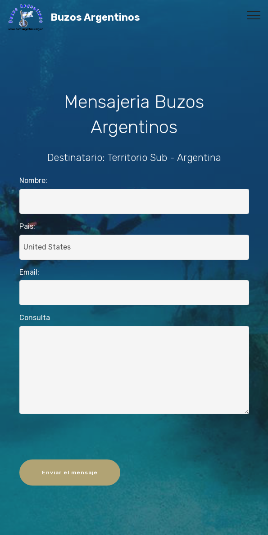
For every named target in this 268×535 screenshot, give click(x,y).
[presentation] (134, 438)
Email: (29, 272)
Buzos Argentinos (118, 17)
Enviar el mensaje (70, 472)
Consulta (34, 317)
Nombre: (33, 180)
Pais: (27, 226)
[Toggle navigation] (254, 15)
